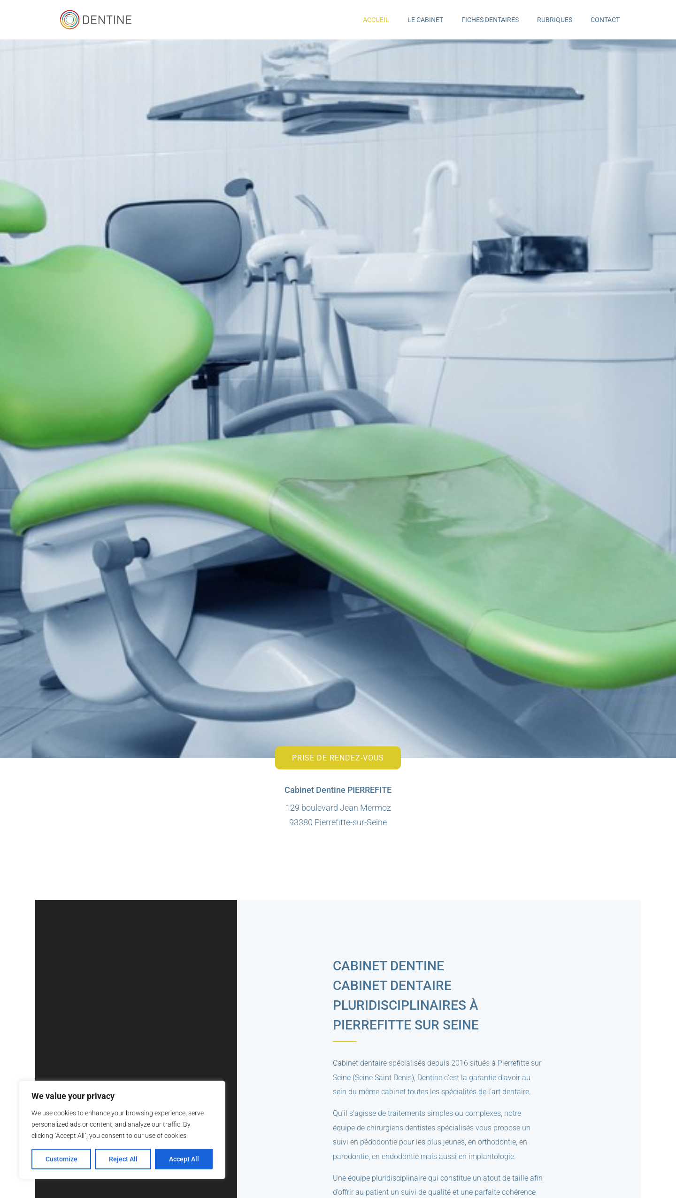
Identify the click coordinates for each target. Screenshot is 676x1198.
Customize (61, 1159)
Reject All (123, 1159)
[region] (122, 1130)
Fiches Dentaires (490, 19)
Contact (605, 19)
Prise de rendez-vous (338, 757)
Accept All (184, 1159)
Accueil (376, 19)
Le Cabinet (425, 19)
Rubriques (554, 19)
